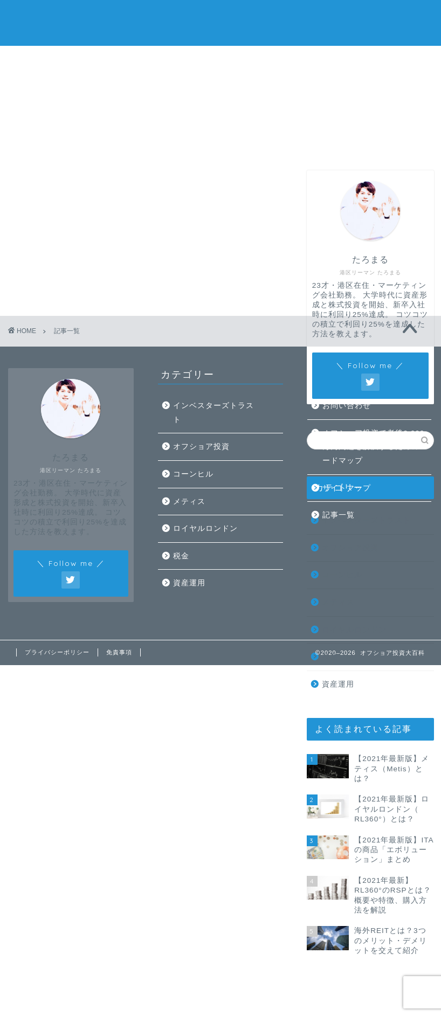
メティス (338, 602)
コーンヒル (342, 575)
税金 (330, 657)
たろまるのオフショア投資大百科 (220, 22)
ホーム (53, 60)
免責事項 (119, 652)
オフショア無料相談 (388, 60)
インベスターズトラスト (213, 413)
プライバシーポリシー (57, 652)
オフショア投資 (350, 548)
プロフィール (137, 60)
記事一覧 (220, 60)
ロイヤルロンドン (354, 630)
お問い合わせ (304, 60)
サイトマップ (346, 488)
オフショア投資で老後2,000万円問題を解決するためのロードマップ (375, 447)
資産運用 (338, 684)
